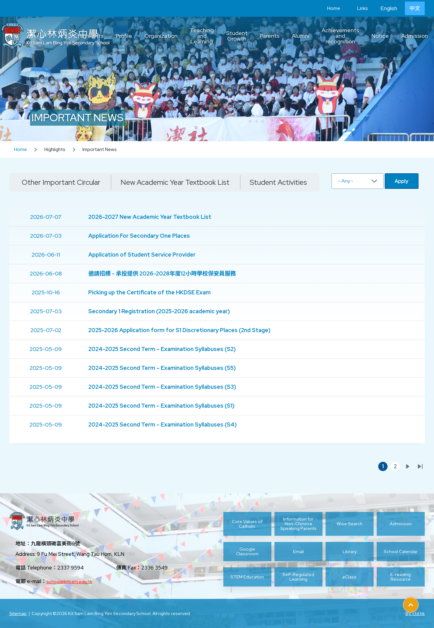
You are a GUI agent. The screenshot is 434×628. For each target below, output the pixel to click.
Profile (124, 35)
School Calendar (401, 551)
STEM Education (247, 577)
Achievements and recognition (340, 36)
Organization (161, 35)
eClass (349, 577)
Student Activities (278, 182)
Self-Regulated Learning (298, 577)
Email (298, 551)
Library (350, 551)
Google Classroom (247, 551)
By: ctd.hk (415, 613)
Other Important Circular (61, 182)
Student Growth (237, 35)
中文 (415, 8)
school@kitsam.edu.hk (69, 581)
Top (418, 602)
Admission (414, 35)
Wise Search (349, 523)
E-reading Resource (400, 577)
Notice (380, 35)
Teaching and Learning (202, 36)
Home (329, 8)
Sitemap (18, 613)
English (388, 8)
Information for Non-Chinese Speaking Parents (298, 524)
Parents (269, 35)
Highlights (90, 35)
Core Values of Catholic (247, 524)
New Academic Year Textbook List (175, 182)
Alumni (300, 35)
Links (358, 8)
